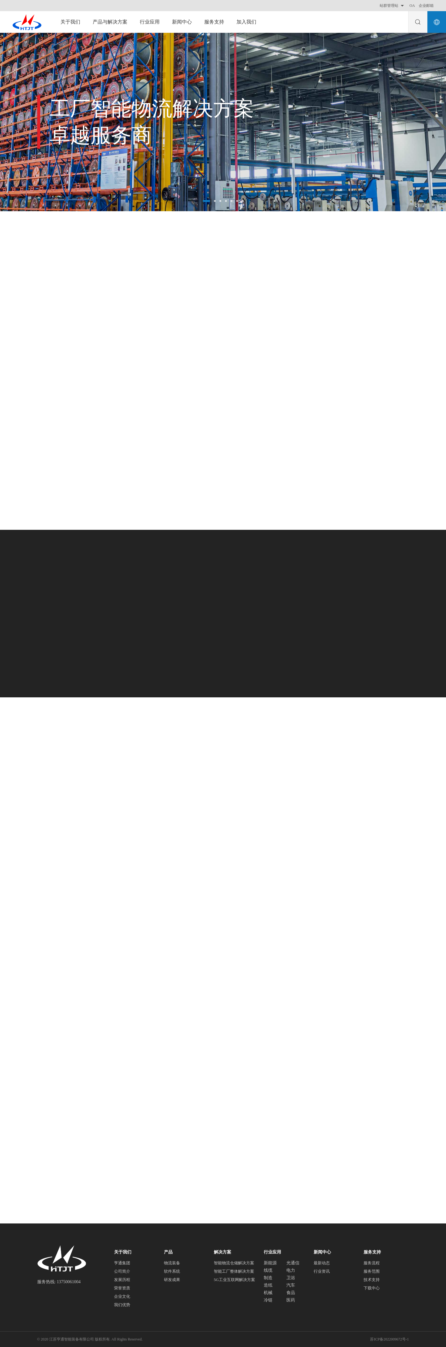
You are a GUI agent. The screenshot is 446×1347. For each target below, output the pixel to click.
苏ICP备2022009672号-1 (389, 1339)
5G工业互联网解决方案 (234, 1279)
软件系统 (172, 1271)
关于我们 (70, 21)
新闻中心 (182, 21)
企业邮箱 (426, 5)
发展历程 (122, 1279)
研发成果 (172, 1279)
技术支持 (372, 1279)
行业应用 (150, 21)
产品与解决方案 (110, 21)
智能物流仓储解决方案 (234, 1263)
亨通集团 (122, 1263)
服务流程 (372, 1263)
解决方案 (222, 1252)
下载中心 (372, 1288)
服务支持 (214, 21)
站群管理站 (392, 5)
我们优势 (122, 1304)
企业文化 (122, 1296)
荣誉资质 (122, 1288)
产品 (168, 1252)
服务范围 (372, 1271)
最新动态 (322, 1263)
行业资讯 (322, 1271)
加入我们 (246, 21)
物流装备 (172, 1263)
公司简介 (122, 1271)
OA (412, 5)
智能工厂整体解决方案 (234, 1271)
